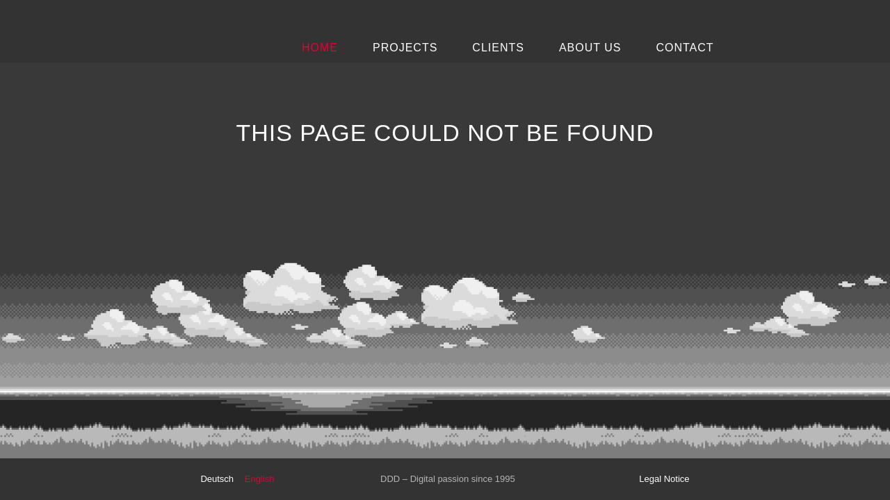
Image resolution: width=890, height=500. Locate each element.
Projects (405, 47)
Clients (498, 47)
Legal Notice (664, 479)
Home (320, 47)
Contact (684, 47)
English (260, 479)
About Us (590, 47)
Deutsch (217, 479)
